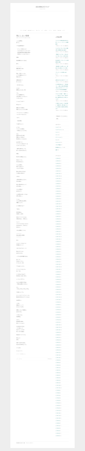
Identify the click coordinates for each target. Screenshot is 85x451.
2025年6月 (58, 188)
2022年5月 (58, 281)
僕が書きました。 (23, 353)
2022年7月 (58, 276)
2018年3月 (58, 377)
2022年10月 (58, 269)
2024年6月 (58, 218)
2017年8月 (58, 392)
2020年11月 (58, 327)
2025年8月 (58, 183)
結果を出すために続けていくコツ (62, 80)
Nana (57, 139)
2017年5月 (58, 400)
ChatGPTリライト (59, 129)
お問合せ (45, 30)
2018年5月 (58, 372)
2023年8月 (58, 244)
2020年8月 (58, 334)
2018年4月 (58, 375)
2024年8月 (58, 213)
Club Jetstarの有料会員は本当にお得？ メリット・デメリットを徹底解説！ (62, 42)
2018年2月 (58, 380)
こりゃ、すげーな (19, 358)
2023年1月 (58, 261)
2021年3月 (58, 317)
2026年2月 (58, 168)
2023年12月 (58, 234)
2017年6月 (58, 397)
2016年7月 (58, 425)
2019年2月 (58, 365)
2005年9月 (58, 435)
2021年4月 (58, 314)
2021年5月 (58, 312)
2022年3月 (58, 287)
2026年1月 (58, 171)
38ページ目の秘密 (23, 30)
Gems (57, 134)
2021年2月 (58, 319)
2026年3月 (58, 165)
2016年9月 (58, 420)
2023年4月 (58, 254)
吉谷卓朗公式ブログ (42, 7)
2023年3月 (58, 256)
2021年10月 (58, 299)
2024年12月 (58, 203)
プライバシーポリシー (29, 442)
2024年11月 (58, 206)
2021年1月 (58, 322)
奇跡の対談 (59, 30)
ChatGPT (57, 127)
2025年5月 (58, 191)
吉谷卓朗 (28, 37)
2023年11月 (58, 236)
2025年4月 (58, 193)
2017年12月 (58, 385)
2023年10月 (58, 239)
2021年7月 (58, 307)
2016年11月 (58, 415)
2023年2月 (58, 259)
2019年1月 (58, 367)
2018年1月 (58, 382)
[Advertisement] (42, 21)
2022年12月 (58, 264)
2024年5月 (58, 221)
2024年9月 (58, 211)
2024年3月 (58, 226)
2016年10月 (58, 418)
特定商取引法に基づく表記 (20, 442)
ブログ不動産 (58, 144)
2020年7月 (58, 337)
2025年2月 (58, 198)
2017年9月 (58, 390)
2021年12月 (58, 294)
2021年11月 (58, 297)
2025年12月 (58, 173)
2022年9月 (58, 271)
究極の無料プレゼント (31, 30)
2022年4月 (58, 284)
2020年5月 (58, 342)
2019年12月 (58, 355)
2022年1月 (58, 292)
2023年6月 (58, 249)
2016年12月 (58, 413)
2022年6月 (58, 279)
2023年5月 (58, 251)
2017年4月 (58, 402)
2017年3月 (58, 405)
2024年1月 (58, 231)
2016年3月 (58, 433)
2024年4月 (58, 223)
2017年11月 (58, 387)
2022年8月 (58, 274)
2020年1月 (58, 352)
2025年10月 (58, 178)
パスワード (50, 30)
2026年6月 (58, 158)
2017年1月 (58, 410)
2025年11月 (58, 176)
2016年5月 (58, 430)
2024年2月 (58, 229)
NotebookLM (58, 142)
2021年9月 (58, 302)
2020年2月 (58, 350)
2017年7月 (58, 395)
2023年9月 (58, 241)
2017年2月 (58, 408)
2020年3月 (58, 347)
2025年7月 (58, 186)
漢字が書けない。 (50, 358)
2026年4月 (58, 163)
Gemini (57, 132)
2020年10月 (58, 329)
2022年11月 (58, 266)
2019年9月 (58, 360)
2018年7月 (58, 370)
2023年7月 (58, 246)
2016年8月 (58, 423)
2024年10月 (58, 208)
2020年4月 (58, 345)
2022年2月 (58, 289)
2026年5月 (58, 160)
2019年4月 (58, 362)
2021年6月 (58, 309)
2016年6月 (58, 428)
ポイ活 (63, 30)
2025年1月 (58, 201)
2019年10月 (58, 357)
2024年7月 (58, 216)
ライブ (42, 30)
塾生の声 (54, 30)
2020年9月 (58, 332)
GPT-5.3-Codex (58, 137)
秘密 (56, 149)
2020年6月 (58, 339)
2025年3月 (58, 196)
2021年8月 (58, 304)
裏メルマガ (38, 30)
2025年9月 (58, 181)
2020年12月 (58, 324)
